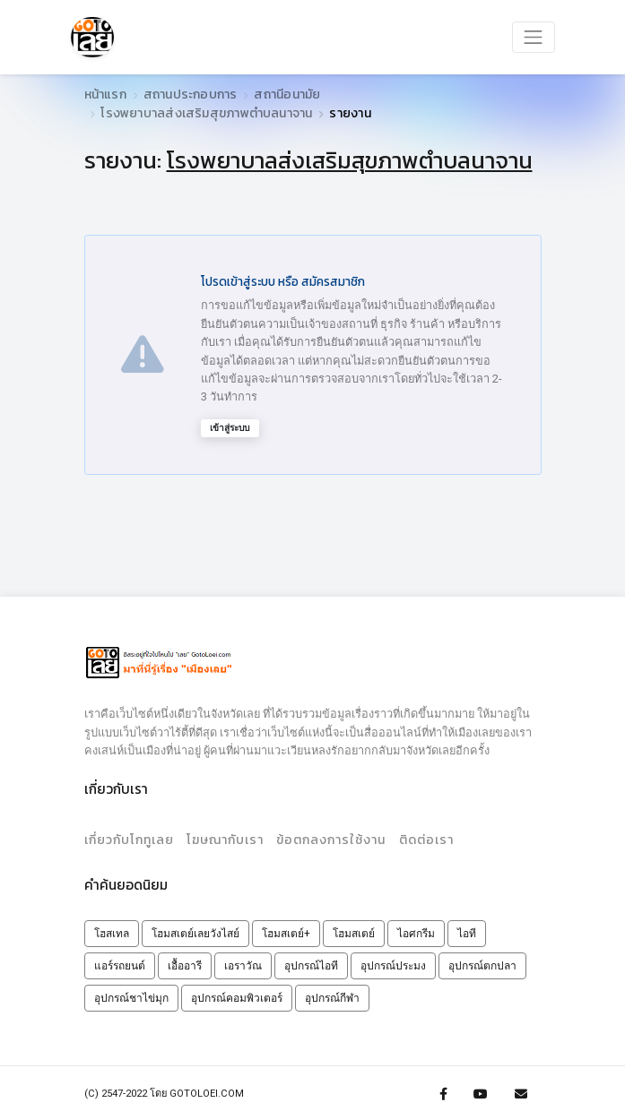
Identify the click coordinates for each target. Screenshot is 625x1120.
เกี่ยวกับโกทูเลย (129, 838)
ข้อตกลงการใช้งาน (330, 838)
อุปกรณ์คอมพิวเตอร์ (236, 995)
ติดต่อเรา (423, 838)
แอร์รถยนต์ (119, 963)
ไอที (466, 931)
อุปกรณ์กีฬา (332, 995)
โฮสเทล (111, 931)
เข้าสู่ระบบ (229, 428)
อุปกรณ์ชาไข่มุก (131, 995)
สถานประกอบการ (190, 94)
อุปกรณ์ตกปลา (482, 963)
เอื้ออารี (185, 963)
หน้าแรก (105, 94)
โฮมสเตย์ (354, 931)
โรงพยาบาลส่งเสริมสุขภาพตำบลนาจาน (206, 113)
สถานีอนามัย (287, 94)
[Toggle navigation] (533, 36)
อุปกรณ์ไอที (311, 963)
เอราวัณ (243, 963)
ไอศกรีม (416, 931)
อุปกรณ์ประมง (393, 963)
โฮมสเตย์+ (286, 931)
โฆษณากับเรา (224, 838)
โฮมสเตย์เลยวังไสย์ (195, 931)
